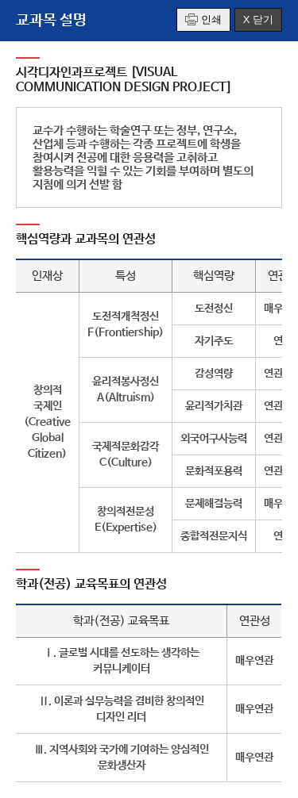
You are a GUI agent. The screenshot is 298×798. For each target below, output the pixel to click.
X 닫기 (258, 19)
